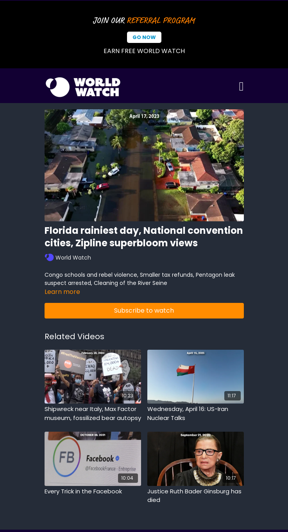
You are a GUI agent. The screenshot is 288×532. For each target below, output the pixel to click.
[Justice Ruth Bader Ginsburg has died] (195, 496)
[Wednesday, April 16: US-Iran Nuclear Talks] (195, 413)
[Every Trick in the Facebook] (93, 491)
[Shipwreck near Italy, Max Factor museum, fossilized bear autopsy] (93, 413)
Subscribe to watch (144, 310)
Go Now (144, 37)
